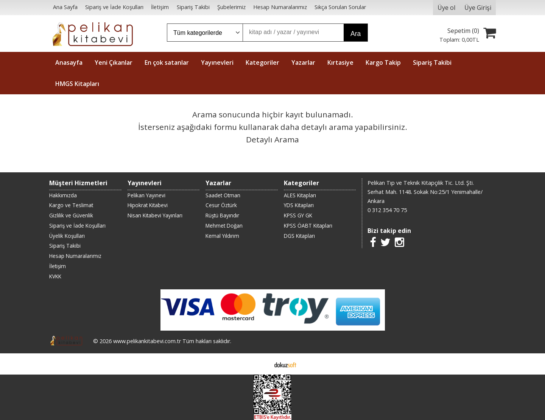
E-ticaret (260, 364)
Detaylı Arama (272, 139)
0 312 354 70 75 (387, 210)
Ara (355, 33)
